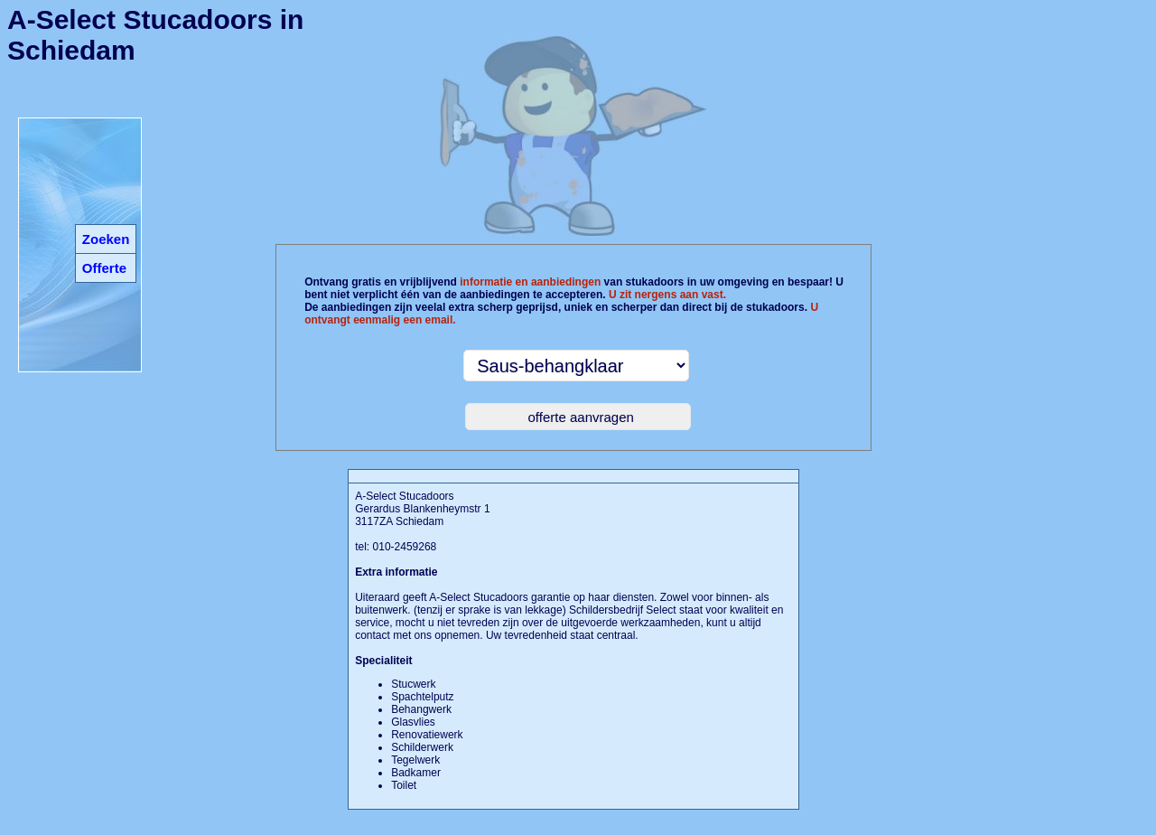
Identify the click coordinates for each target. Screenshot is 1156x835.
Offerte (104, 268)
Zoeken (106, 239)
